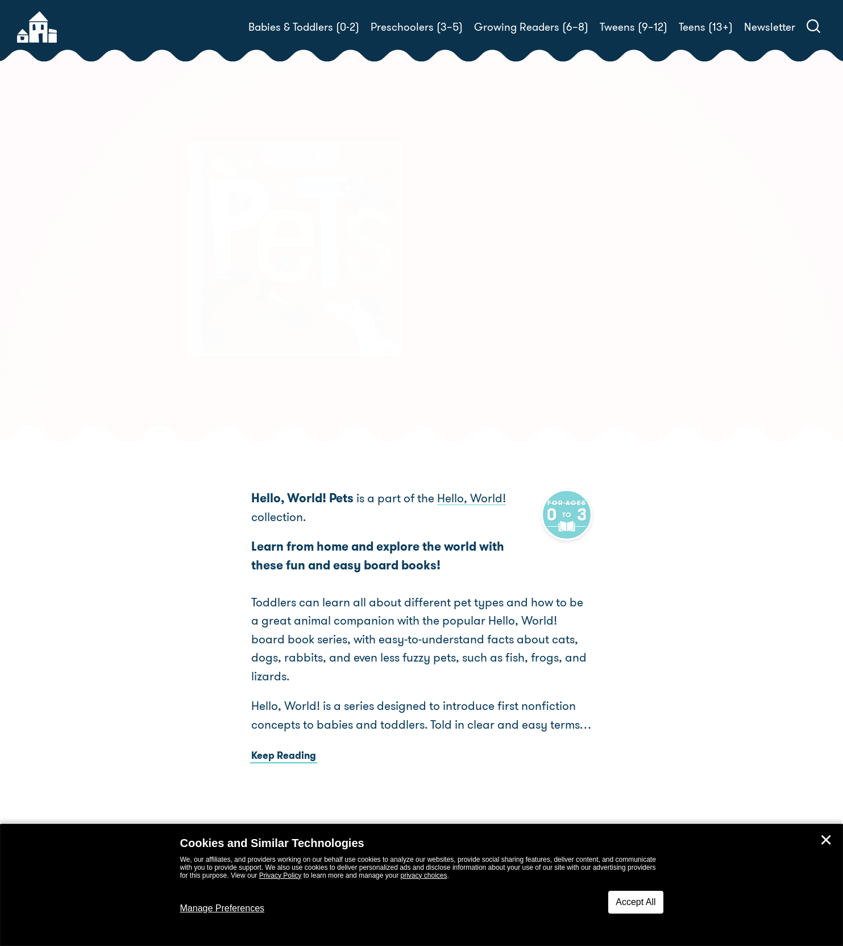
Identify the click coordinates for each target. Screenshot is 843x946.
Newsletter (769, 27)
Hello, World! (471, 498)
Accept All (635, 902)
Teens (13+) (706, 27)
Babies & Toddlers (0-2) (303, 27)
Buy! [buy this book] (458, 321)
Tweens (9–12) (633, 27)
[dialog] (421, 885)
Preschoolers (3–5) (417, 27)
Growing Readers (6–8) (531, 27)
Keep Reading (283, 755)
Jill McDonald (504, 282)
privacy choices (423, 875)
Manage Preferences (222, 908)
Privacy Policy (280, 875)
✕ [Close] (826, 840)
